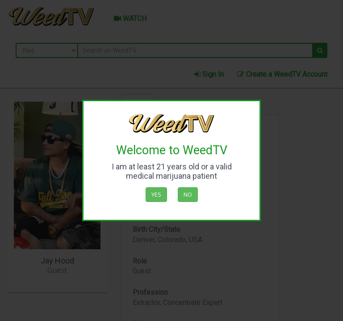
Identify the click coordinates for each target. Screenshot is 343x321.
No (188, 194)
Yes (156, 194)
